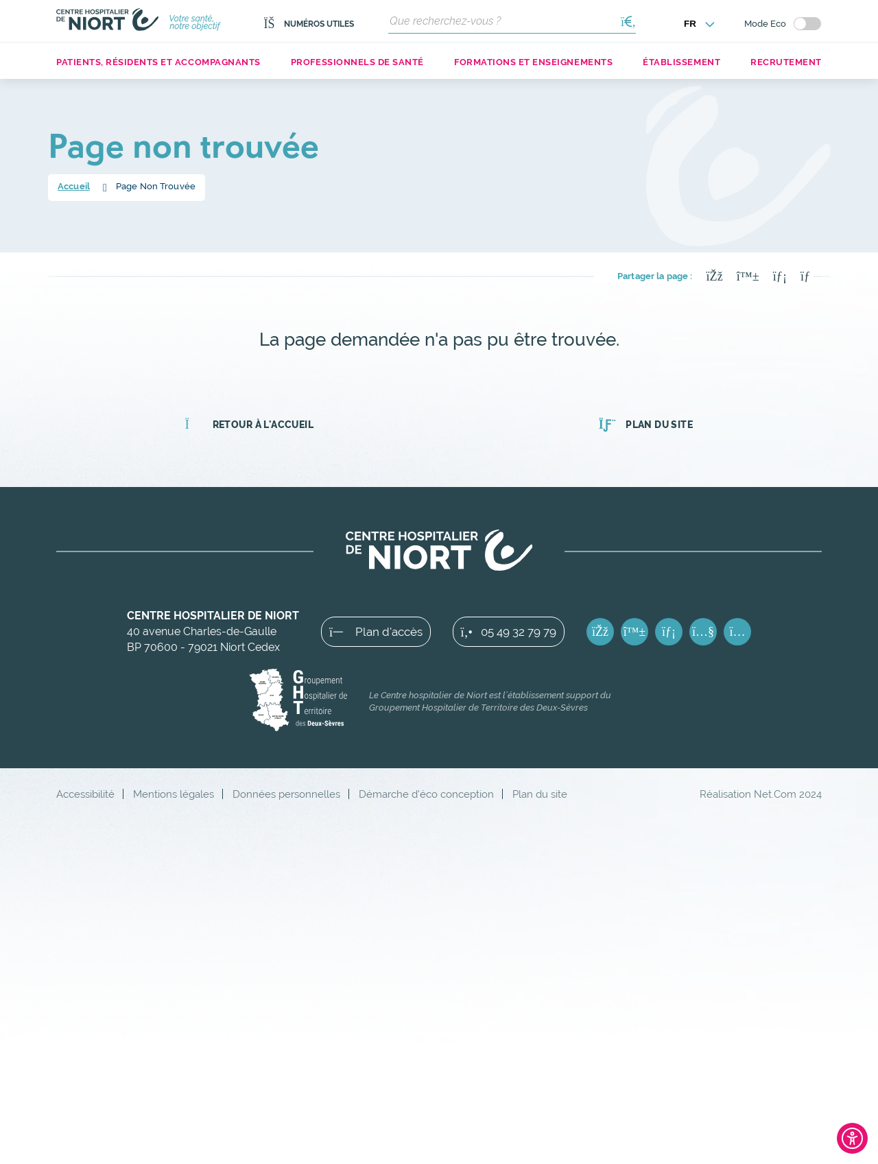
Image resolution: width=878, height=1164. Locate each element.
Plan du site (646, 424)
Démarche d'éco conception (426, 794)
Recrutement (786, 62)
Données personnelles (286, 794)
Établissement (681, 62)
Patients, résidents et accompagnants (158, 62)
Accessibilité (85, 794)
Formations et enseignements (533, 62)
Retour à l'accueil (249, 424)
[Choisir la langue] (699, 24)
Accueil (74, 186)
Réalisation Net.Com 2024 (761, 794)
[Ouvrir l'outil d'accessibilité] (852, 1138)
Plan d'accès (376, 632)
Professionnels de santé (357, 62)
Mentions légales (173, 794)
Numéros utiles (308, 24)
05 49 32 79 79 (508, 632)
